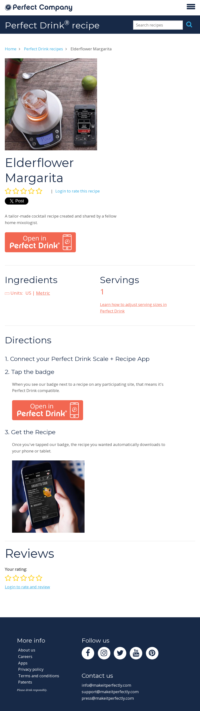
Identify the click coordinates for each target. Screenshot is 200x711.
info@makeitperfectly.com (106, 685)
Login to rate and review (27, 587)
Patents (25, 682)
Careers (25, 656)
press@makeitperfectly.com (108, 698)
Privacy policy (30, 669)
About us (26, 650)
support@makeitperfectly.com (110, 691)
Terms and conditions (38, 675)
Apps (23, 663)
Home (10, 49)
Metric (43, 293)
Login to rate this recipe (77, 191)
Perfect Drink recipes (43, 49)
